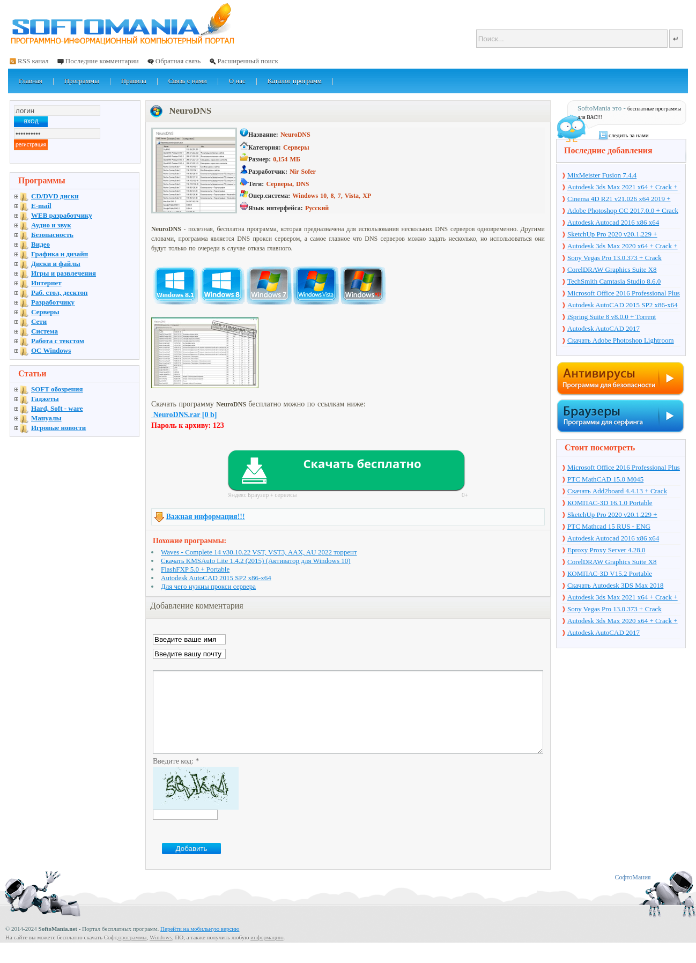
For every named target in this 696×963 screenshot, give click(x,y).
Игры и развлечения (63, 273)
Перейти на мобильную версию (199, 945)
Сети (39, 321)
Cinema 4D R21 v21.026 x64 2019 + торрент (619, 199)
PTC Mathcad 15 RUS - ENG (608, 526)
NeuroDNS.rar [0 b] (184, 415)
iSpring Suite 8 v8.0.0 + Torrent (611, 317)
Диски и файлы (55, 264)
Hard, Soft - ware (57, 408)
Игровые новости (58, 428)
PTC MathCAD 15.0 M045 (605, 479)
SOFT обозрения (57, 389)
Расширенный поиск (247, 61)
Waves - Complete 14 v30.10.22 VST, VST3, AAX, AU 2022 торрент (259, 552)
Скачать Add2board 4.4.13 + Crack (617, 491)
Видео (40, 244)
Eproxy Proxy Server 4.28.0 (606, 550)
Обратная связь (178, 61)
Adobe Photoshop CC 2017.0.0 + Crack (622, 210)
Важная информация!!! (205, 517)
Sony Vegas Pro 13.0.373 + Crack (614, 258)
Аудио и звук (51, 225)
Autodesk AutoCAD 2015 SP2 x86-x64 (216, 578)
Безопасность (52, 235)
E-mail (41, 206)
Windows (161, 953)
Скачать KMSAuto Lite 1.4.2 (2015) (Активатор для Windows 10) (256, 561)
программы (132, 953)
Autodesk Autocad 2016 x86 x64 (613, 222)
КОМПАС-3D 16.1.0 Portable (610, 503)
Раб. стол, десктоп (59, 292)
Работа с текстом (57, 341)
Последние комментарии (102, 61)
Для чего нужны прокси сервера (208, 586)
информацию (267, 953)
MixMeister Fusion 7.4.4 (601, 175)
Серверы (45, 312)
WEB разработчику (61, 215)
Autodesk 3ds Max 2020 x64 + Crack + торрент (622, 246)
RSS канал (33, 61)
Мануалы (46, 418)
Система (44, 331)
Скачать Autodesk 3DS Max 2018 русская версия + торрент (615, 586)
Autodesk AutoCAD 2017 (603, 328)
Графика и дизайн (59, 254)
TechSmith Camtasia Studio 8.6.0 (614, 281)
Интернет (46, 283)
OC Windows (51, 350)
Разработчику (53, 302)
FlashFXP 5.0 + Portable (195, 569)
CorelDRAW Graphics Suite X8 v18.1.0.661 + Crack (612, 270)
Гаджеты (45, 399)
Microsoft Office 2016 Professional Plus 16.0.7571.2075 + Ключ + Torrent (623, 294)
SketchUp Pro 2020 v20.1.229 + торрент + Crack (612, 235)
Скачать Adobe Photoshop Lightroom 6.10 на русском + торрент (620, 341)
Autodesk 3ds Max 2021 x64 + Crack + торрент (622, 187)
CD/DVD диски (55, 196)
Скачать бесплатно (362, 463)
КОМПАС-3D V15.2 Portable (609, 573)
